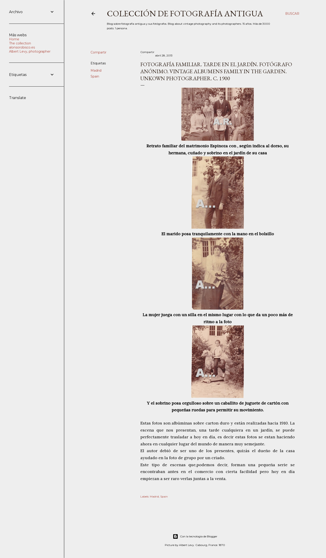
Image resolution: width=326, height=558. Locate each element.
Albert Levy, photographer (29, 51)
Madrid (96, 70)
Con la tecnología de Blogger (195, 536)
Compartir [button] (98, 52)
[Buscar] (292, 13)
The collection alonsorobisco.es (22, 45)
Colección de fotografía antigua (185, 13)
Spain (95, 76)
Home (14, 39)
